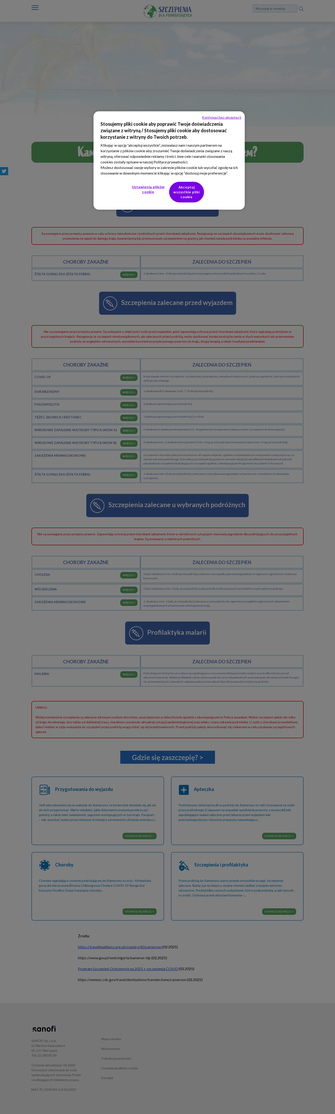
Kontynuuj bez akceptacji (221, 117)
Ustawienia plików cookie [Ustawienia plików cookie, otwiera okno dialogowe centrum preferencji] (148, 189)
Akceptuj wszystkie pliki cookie (186, 192)
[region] (169, 160)
